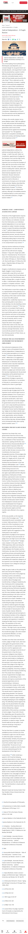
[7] (2, 836)
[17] (19, 540)
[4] (2, 818)
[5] (15, 186)
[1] (8, 79)
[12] (16, 423)
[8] (23, 242)
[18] (11, 754)
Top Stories (13, 11)
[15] (19, 517)
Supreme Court (20, 11)
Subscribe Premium (23, 2)
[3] (2, 812)
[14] (19, 464)
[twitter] (10, 39)
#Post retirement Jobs (19, 920)
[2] (19, 96)
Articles (7, 25)
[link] (17, 39)
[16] (9, 540)
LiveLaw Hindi (6, 11)
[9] (18, 305)
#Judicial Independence (10, 920)
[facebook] (8, 39)
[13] (25, 443)
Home (3, 25)
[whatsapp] (13, 39)
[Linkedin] (15, 39)
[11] (7, 375)
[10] (6, 355)
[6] (11, 197)
